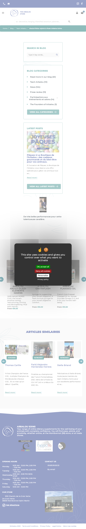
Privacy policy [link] (43, 279)
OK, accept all (43, 267)
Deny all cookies (43, 271)
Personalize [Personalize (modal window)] (43, 275)
